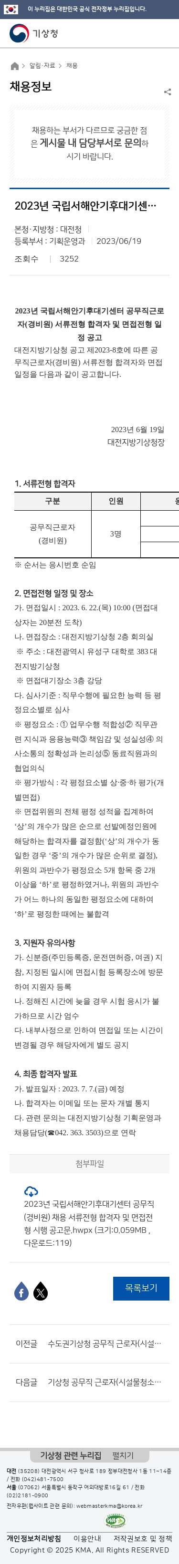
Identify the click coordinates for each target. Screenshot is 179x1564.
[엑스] (40, 1291)
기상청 (34, 33)
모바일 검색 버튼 (148, 33)
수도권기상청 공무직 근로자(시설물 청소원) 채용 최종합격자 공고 (106, 1344)
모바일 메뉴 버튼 (163, 33)
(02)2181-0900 (28, 1496)
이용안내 (87, 1539)
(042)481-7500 (43, 1480)
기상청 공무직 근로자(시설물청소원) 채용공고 (106, 1382)
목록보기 (141, 1288)
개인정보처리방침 (34, 1539)
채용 (72, 65)
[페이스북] (21, 1291)
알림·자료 (42, 65)
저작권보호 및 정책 (143, 1539)
